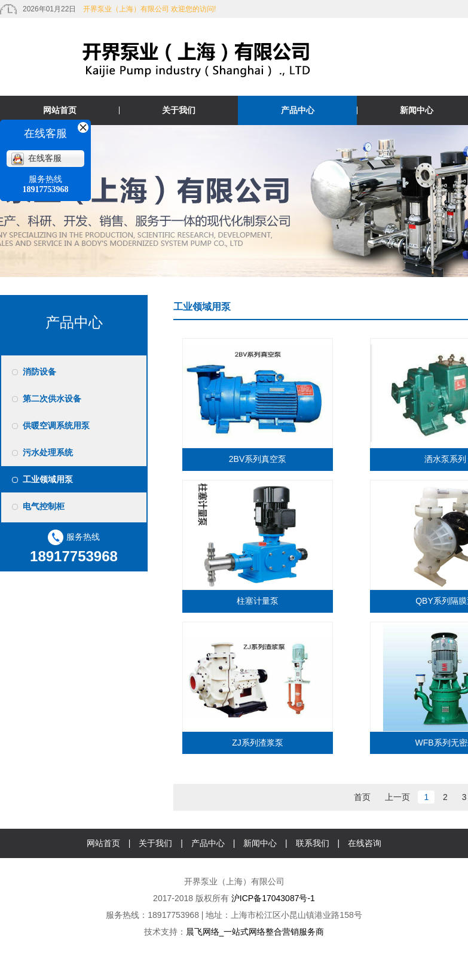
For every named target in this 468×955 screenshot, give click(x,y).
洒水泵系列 (445, 459)
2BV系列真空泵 (257, 459)
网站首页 (60, 110)
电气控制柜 (44, 506)
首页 (362, 797)
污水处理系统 (48, 452)
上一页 (397, 797)
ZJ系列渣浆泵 (257, 742)
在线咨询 (364, 843)
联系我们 (312, 843)
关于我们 (178, 110)
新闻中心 (260, 843)
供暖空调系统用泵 (56, 425)
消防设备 (39, 371)
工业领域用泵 (48, 479)
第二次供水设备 (52, 398)
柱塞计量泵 (258, 601)
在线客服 (36, 158)
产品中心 (297, 110)
